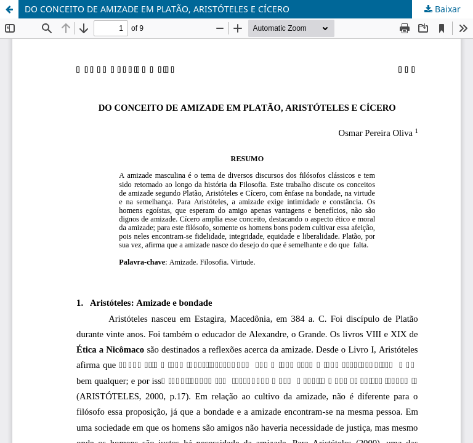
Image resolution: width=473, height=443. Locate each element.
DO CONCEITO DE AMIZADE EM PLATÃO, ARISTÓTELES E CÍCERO (157, 9)
